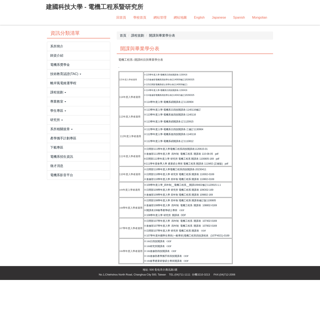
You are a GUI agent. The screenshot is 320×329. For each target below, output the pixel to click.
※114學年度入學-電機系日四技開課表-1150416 (165, 139)
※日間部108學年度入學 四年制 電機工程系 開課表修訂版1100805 (180, 249)
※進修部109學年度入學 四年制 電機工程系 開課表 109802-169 (178, 243)
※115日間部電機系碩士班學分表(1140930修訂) (165, 133)
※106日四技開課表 (154, 290)
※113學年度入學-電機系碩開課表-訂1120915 (168, 170)
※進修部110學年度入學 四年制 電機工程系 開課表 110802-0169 (179, 228)
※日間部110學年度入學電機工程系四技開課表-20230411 (175, 218)
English (199, 17)
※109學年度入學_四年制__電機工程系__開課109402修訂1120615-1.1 (182, 234)
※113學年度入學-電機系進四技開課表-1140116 (170, 163)
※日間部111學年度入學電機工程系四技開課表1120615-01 (176, 198)
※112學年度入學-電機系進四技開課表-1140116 (170, 183)
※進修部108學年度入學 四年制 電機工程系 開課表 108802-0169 (180, 254)
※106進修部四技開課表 (157, 300)
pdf (216, 202)
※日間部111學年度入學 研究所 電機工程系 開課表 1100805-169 (179, 207)
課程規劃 (137, 84)
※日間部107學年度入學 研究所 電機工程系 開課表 (171, 279)
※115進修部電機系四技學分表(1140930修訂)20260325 (169, 129)
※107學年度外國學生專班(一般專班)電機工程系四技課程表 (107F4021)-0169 (186, 284)
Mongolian (259, 17)
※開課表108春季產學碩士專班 (160, 259)
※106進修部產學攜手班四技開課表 (163, 305)
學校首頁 (139, 17)
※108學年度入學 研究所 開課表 (161, 264)
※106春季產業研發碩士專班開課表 (163, 310)
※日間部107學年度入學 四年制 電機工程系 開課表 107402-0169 (180, 270)
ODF (181, 259)
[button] (78, 123)
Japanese (219, 17)
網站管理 (160, 17)
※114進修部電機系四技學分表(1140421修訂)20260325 (169, 144)
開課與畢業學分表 (162, 84)
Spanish (239, 17)
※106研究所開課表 (154, 295)
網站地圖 (180, 17)
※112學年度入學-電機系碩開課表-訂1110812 (168, 190)
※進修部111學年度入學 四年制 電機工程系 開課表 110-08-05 (178, 202)
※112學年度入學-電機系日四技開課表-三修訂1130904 (173, 178)
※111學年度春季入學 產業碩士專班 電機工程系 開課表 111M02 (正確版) (183, 212)
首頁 (123, 84)
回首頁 (121, 17)
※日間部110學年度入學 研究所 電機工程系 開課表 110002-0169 (179, 223)
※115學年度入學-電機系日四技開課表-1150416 (165, 124)
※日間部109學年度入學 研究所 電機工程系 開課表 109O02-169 (178, 238)
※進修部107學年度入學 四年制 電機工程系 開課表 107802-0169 (180, 274)
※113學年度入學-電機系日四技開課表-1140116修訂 (172, 158)
